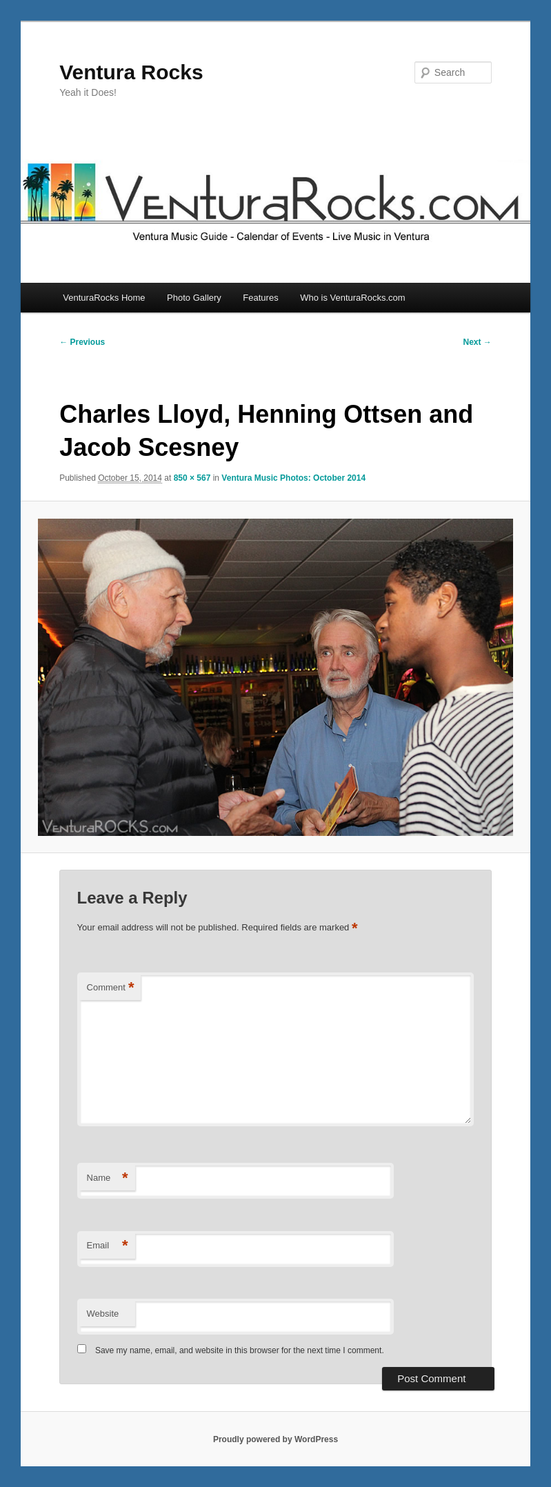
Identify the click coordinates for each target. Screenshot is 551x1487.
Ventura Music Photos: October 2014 (293, 478)
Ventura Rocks (131, 72)
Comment (110, 988)
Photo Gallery (194, 297)
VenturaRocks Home (104, 297)
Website (103, 1313)
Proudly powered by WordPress (275, 1439)
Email (107, 1246)
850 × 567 (192, 478)
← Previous (82, 342)
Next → (477, 342)
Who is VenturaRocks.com (352, 297)
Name (107, 1178)
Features (260, 297)
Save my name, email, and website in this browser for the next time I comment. (239, 1350)
